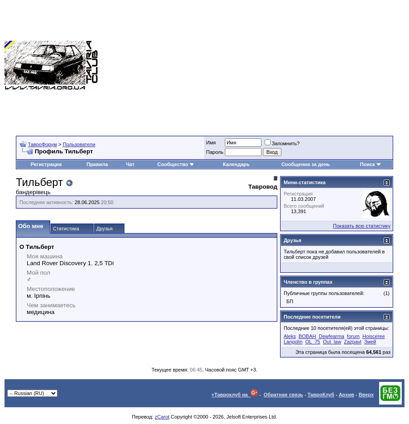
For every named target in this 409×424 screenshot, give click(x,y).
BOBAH (307, 336)
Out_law (332, 341)
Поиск (370, 164)
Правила (97, 164)
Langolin (293, 341)
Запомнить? (282, 143)
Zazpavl (352, 341)
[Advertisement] (253, 65)
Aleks (290, 336)
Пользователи (79, 144)
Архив (346, 394)
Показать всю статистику (361, 226)
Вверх (366, 394)
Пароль (215, 152)
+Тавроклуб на (234, 394)
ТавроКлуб (321, 394)
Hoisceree (373, 336)
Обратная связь (283, 394)
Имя (211, 142)
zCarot (162, 416)
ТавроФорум (42, 144)
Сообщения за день (305, 164)
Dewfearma (331, 336)
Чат (130, 164)
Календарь (236, 164)
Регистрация (46, 164)
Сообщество (176, 164)
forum (353, 336)
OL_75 (312, 341)
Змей (370, 341)
